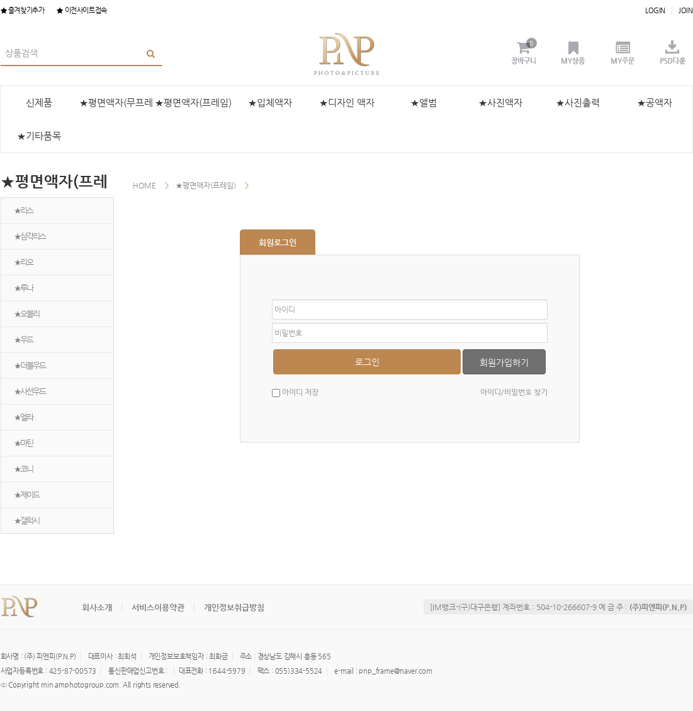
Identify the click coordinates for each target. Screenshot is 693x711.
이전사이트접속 (81, 10)
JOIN (685, 10)
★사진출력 (578, 102)
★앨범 (423, 102)
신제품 (39, 102)
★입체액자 (270, 102)
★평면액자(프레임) (193, 102)
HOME (144, 185)
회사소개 (97, 607)
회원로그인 (277, 242)
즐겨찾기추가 (23, 10)
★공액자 (654, 102)
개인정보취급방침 (234, 607)
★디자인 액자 (347, 102)
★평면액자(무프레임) (116, 108)
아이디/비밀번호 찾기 (514, 392)
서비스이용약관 (158, 607)
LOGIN (655, 10)
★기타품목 (39, 135)
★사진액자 (500, 102)
